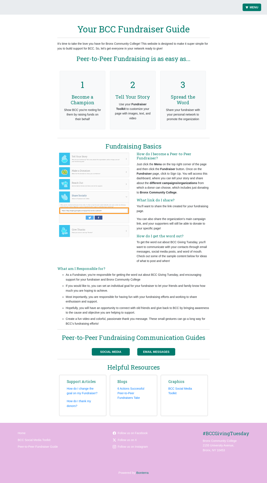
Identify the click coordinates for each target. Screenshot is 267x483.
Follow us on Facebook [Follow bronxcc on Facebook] (130, 433)
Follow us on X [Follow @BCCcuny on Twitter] (125, 440)
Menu (252, 7)
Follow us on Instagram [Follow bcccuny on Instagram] (130, 446)
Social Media (110, 351)
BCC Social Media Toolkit (34, 440)
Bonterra (142, 472)
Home (21, 433)
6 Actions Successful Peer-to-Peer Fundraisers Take (130, 393)
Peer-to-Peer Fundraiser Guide (38, 446)
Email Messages (156, 351)
